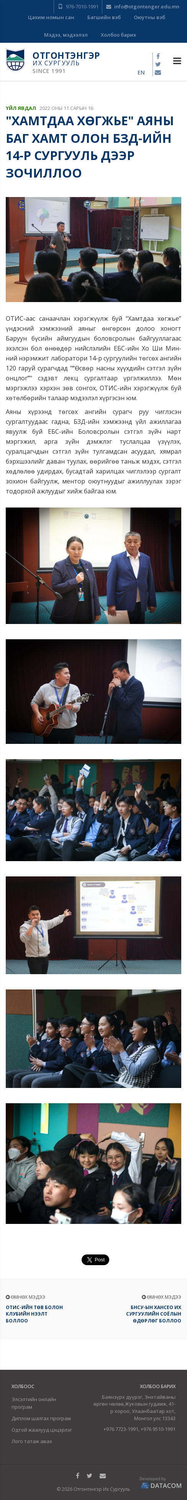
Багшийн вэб (104, 17)
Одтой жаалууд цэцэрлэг (41, 1429)
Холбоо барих (118, 34)
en (141, 72)
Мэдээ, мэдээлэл (66, 34)
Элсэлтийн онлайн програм (33, 1403)
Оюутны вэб (149, 17)
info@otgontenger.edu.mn (142, 6)
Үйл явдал (21, 108)
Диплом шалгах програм (41, 1418)
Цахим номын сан (51, 17)
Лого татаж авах (31, 1441)
